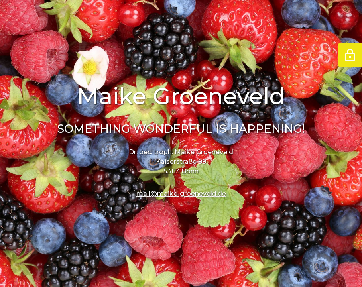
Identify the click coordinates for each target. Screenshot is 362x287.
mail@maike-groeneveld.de (181, 193)
